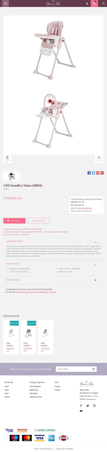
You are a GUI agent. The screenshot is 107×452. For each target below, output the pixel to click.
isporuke (52, 292)
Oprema (7, 397)
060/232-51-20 (77, 202)
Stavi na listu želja (38, 221)
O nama (57, 386)
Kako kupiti (34, 393)
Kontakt (57, 390)
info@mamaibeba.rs (84, 208)
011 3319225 (94, 396)
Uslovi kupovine (35, 386)
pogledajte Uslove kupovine (26, 292)
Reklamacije (43, 292)
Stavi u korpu (13, 220)
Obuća (7, 390)
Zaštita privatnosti (36, 397)
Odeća (7, 386)
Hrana (7, 393)
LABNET (70, 449)
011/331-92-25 (77, 205)
